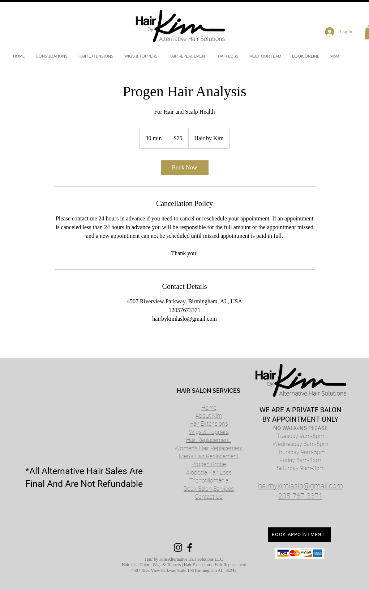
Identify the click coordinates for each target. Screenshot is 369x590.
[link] (185, 167)
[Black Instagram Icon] (178, 547)
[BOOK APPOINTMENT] (299, 534)
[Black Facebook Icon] (189, 547)
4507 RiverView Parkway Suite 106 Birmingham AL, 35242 (184, 570)
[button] (228, 56)
